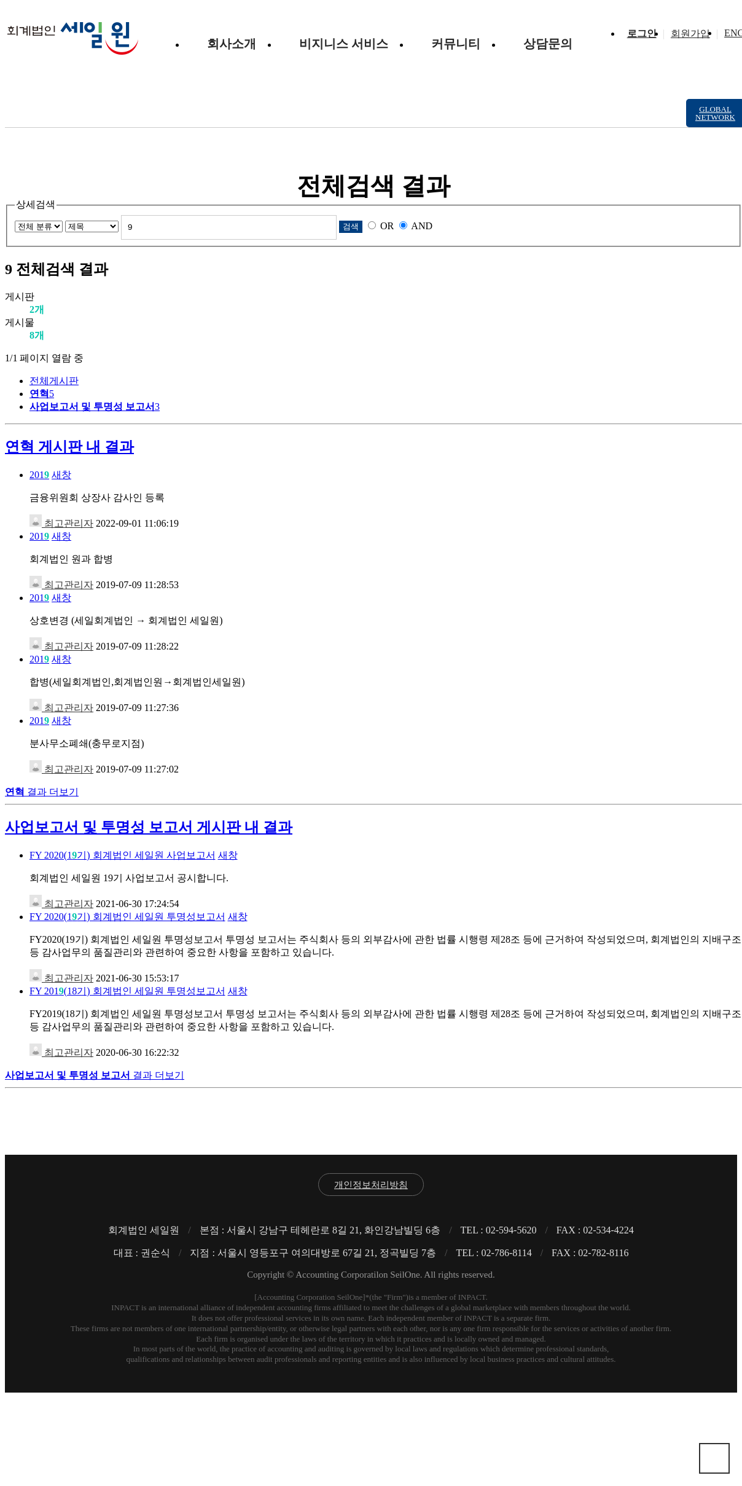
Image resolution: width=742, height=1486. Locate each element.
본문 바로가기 (5, 5)
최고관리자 (61, 523)
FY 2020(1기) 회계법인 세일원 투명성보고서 (127, 916)
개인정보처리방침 (371, 1185)
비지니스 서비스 (343, 43)
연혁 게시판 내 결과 (69, 447)
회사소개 (231, 43)
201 (39, 475)
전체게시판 (54, 380)
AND (421, 226)
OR (387, 226)
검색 (351, 226)
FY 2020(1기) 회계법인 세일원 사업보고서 (122, 855)
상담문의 (547, 43)
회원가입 (690, 33)
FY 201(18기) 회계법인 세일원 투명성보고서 (127, 991)
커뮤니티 (455, 43)
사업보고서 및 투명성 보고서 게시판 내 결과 (148, 827)
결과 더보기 (42, 792)
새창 (61, 475)
